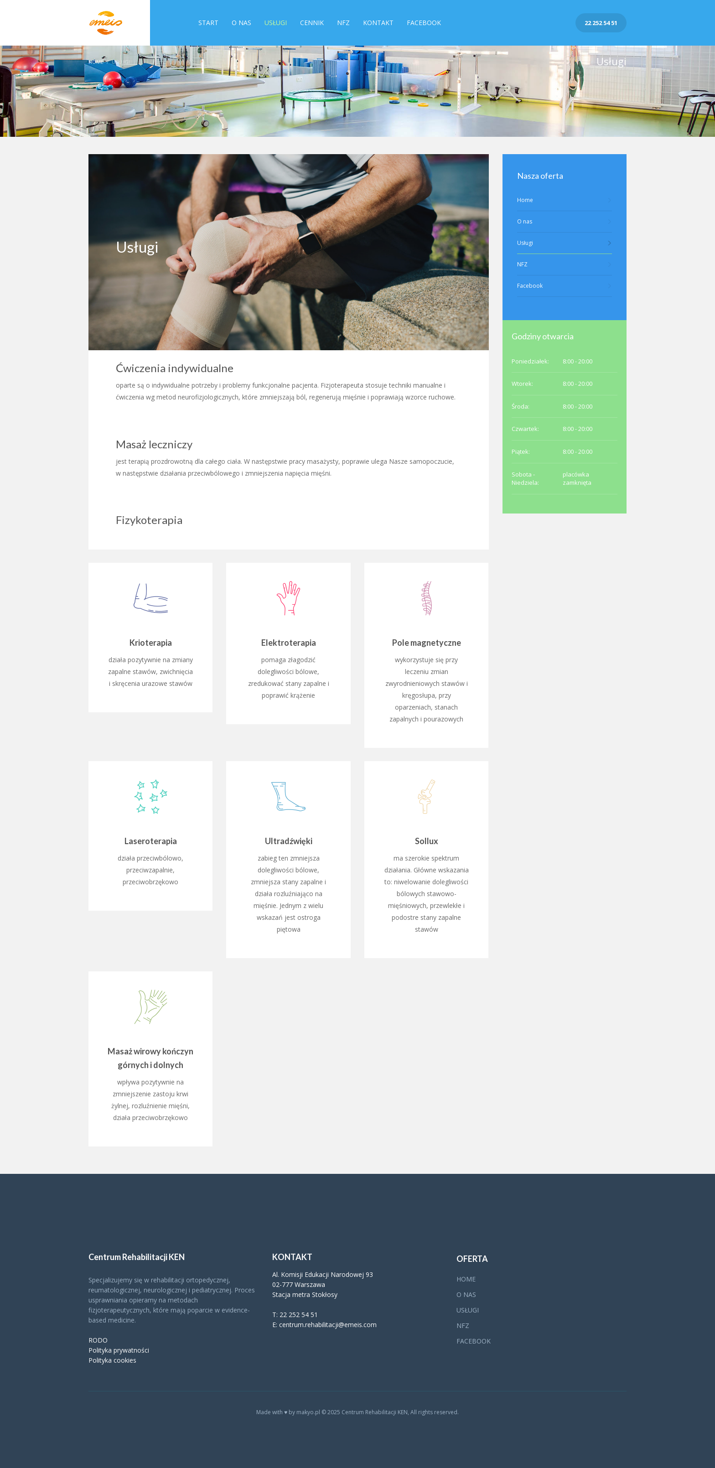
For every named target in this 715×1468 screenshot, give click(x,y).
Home (96, 61)
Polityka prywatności (118, 1350)
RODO (98, 1340)
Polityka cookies (112, 1360)
